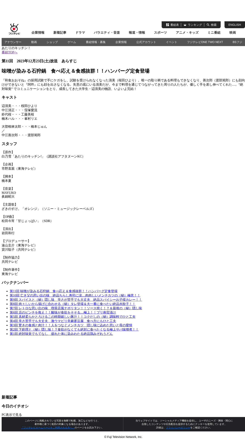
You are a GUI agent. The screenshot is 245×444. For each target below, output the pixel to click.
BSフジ (237, 42)
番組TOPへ (9, 52)
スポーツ (160, 32)
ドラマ (80, 32)
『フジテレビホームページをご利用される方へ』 (48, 427)
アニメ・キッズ (187, 32)
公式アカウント (146, 42)
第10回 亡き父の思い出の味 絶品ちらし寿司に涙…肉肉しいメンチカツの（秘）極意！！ (75, 295)
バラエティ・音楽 (107, 32)
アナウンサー (12, 42)
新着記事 (59, 32)
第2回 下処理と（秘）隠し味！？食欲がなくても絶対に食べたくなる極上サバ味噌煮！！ (74, 329)
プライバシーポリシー (178, 427)
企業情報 (37, 32)
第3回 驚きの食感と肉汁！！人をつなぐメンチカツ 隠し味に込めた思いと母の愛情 (71, 325)
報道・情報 (137, 32)
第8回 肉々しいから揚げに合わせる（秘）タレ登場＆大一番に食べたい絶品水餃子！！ (72, 304)
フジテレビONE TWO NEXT (205, 42)
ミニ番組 (213, 32)
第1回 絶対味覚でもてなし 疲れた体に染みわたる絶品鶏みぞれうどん (61, 333)
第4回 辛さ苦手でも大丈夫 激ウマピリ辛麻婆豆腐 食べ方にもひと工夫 (63, 321)
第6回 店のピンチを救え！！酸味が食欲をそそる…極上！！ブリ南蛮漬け (63, 312)
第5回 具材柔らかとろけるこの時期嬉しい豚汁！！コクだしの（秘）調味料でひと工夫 (72, 316)
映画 (232, 32)
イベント (171, 42)
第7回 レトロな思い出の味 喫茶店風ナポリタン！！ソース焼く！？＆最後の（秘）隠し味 (76, 308)
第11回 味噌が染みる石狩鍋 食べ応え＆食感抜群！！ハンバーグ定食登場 (63, 291)
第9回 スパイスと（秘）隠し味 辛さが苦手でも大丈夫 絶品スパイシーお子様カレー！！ (76, 299)
